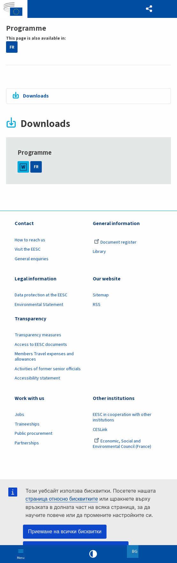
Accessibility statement (37, 378)
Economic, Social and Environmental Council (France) (122, 444)
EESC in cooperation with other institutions (122, 417)
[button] (149, 9)
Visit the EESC (28, 249)
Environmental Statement (39, 304)
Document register (115, 242)
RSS (96, 304)
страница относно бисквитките (62, 499)
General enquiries (31, 259)
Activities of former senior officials (48, 369)
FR (12, 47)
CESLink (100, 429)
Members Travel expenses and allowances (44, 357)
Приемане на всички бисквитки (64, 531)
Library (99, 251)
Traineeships (27, 424)
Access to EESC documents (41, 344)
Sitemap (101, 295)
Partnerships (27, 443)
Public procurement (33, 433)
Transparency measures (38, 335)
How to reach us (30, 240)
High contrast (93, 554)
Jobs (19, 414)
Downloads (36, 96)
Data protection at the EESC (41, 295)
